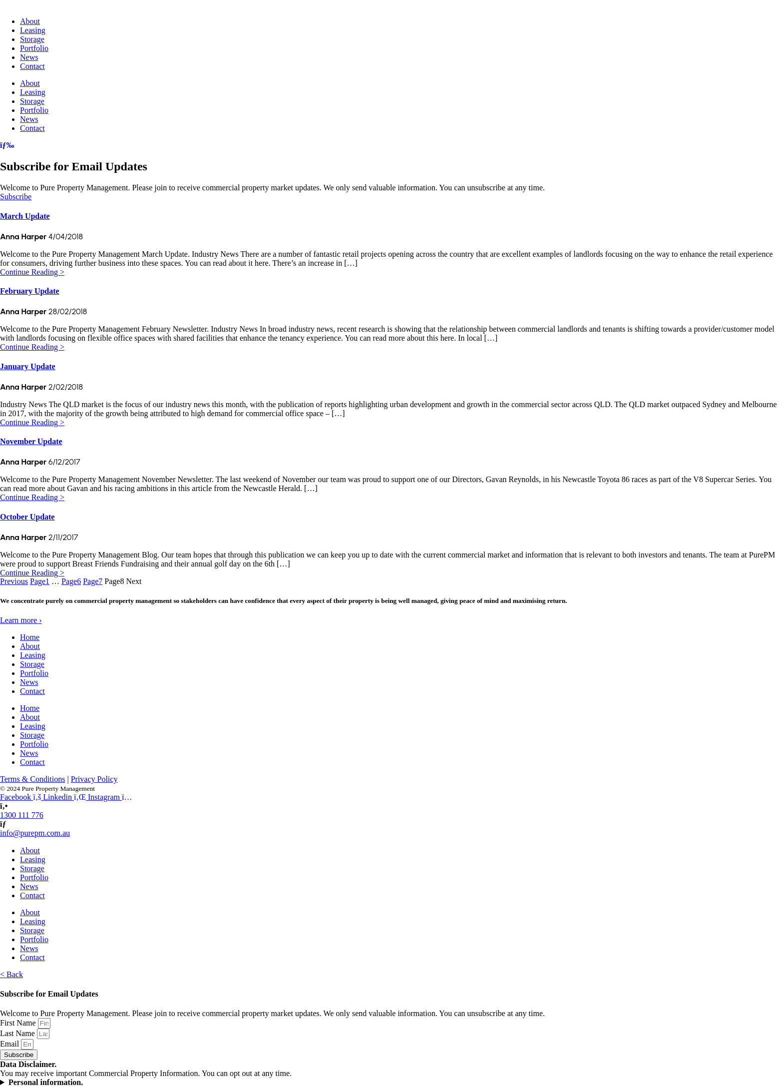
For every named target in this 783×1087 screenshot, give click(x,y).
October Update (27, 517)
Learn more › (21, 620)
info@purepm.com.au (35, 833)
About (30, 21)
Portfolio (34, 48)
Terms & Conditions (32, 779)
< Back (11, 974)
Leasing (32, 30)
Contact (32, 66)
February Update (29, 291)
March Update (25, 216)
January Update (27, 366)
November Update (31, 442)
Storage (32, 39)
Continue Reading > (32, 271)
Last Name (18, 1033)
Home (29, 637)
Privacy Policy (94, 779)
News (29, 57)
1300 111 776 (21, 815)
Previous (14, 581)
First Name (19, 1023)
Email (10, 1044)
